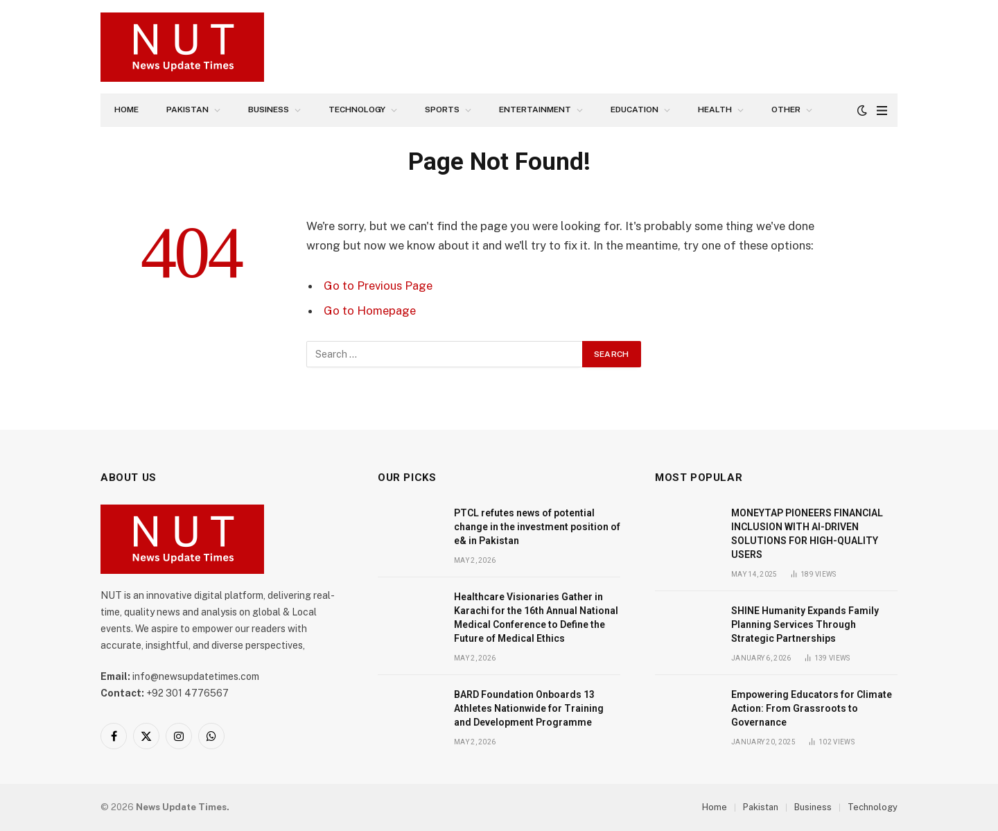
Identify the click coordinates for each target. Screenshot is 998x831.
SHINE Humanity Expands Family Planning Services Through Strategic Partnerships (805, 624)
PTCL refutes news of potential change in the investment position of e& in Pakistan (537, 526)
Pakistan (187, 109)
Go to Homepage (370, 310)
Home (126, 109)
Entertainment (535, 109)
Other (785, 109)
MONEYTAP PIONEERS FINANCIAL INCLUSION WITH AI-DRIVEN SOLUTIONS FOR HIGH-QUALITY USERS (807, 533)
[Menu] (882, 110)
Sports (442, 109)
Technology (357, 109)
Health (715, 109)
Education (634, 109)
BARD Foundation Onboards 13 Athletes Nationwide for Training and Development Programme (529, 708)
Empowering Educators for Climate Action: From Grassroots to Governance (811, 708)
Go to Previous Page (378, 285)
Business (268, 109)
